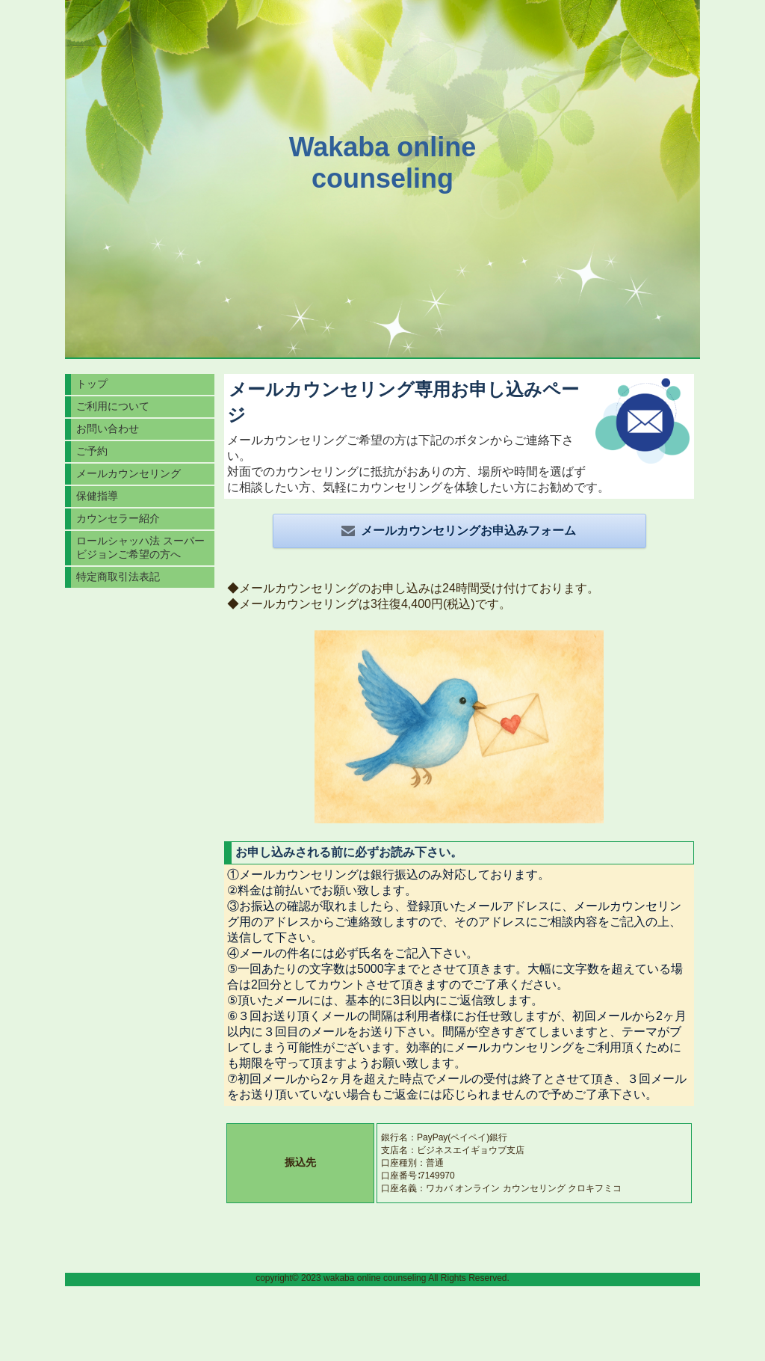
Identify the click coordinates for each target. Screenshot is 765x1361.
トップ (92, 384)
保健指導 (97, 496)
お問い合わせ (107, 428)
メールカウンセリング (128, 473)
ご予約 (92, 451)
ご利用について (112, 406)
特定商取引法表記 (118, 577)
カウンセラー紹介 (118, 518)
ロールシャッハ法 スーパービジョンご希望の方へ (140, 547)
